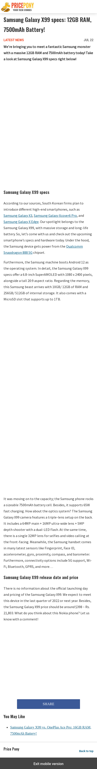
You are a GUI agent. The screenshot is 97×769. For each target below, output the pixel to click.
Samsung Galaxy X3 (18, 215)
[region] (49, 101)
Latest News (14, 40)
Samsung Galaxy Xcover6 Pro (55, 215)
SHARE (48, 704)
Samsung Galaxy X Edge (21, 221)
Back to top (86, 751)
